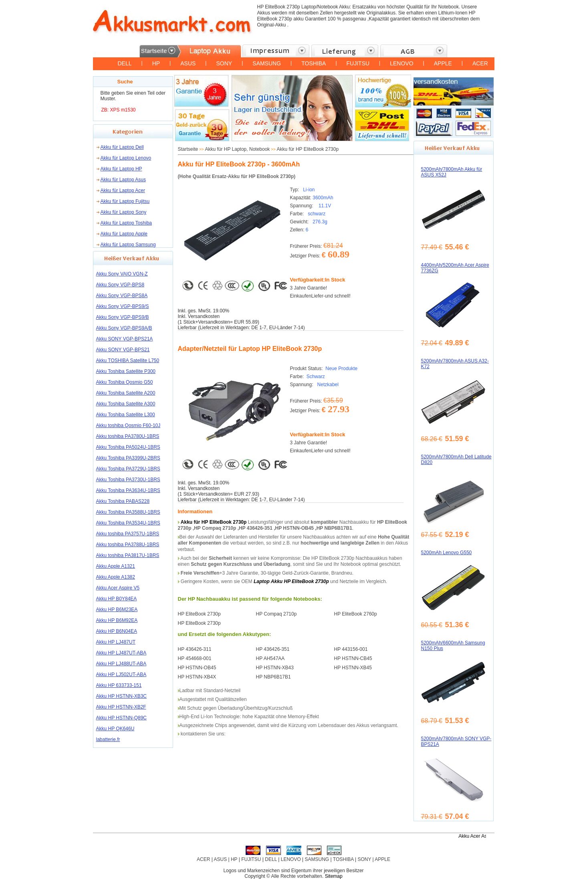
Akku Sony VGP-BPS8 (120, 285)
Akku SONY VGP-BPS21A (124, 339)
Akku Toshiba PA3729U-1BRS (128, 469)
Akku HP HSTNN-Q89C (121, 718)
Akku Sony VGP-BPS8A (122, 295)
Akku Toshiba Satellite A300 (125, 404)
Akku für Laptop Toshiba (126, 223)
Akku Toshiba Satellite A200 (125, 393)
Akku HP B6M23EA (117, 609)
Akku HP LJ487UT (116, 642)
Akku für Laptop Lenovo (126, 158)
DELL (125, 63)
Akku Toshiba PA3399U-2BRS (128, 458)
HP (156, 63)
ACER (480, 63)
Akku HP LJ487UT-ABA (121, 653)
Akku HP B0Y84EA (116, 599)
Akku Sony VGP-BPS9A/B (124, 328)
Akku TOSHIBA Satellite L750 (127, 360)
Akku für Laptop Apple (124, 234)
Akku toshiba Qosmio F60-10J (128, 425)
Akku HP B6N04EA (116, 631)
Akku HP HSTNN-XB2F (121, 707)
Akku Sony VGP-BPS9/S (122, 306)
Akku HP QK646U (115, 728)
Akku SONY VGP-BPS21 (123, 349)
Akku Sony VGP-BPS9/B (122, 317)
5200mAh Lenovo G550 (446, 552)
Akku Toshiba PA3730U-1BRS (128, 479)
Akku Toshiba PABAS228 (123, 501)
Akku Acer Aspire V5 (118, 588)
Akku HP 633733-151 (119, 685)
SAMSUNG (266, 63)
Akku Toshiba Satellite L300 (125, 414)
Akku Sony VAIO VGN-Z (122, 274)
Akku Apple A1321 (115, 566)
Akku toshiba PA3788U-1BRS (127, 544)
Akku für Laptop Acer (123, 190)
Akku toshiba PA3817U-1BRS (127, 555)
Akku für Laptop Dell (122, 147)
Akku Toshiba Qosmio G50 (124, 382)
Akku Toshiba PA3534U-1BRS (128, 523)
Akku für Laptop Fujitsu (125, 201)
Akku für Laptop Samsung (128, 244)
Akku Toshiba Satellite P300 (126, 371)
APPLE (443, 63)
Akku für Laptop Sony (124, 212)
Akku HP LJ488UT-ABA (121, 663)
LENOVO (401, 63)
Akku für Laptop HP (121, 169)
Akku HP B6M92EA (117, 620)
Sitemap (334, 876)
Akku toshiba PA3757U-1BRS (127, 534)
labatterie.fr (108, 739)
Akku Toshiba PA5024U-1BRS (128, 447)
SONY (224, 63)
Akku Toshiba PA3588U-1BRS (128, 512)
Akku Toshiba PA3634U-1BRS (128, 490)
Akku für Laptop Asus (123, 179)
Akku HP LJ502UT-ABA (121, 674)
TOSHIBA (313, 63)
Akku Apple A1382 (115, 577)
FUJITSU (358, 63)
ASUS (188, 63)
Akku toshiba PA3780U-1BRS (127, 436)
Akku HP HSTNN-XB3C (121, 696)
